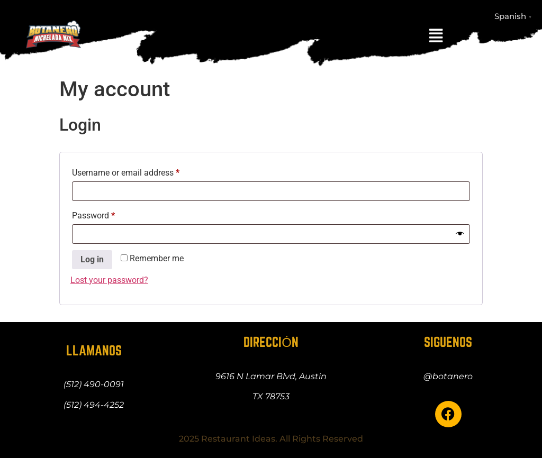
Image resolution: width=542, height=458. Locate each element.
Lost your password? (109, 280)
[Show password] (460, 234)
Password (109, 214)
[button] (436, 36)
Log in (92, 259)
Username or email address (142, 171)
